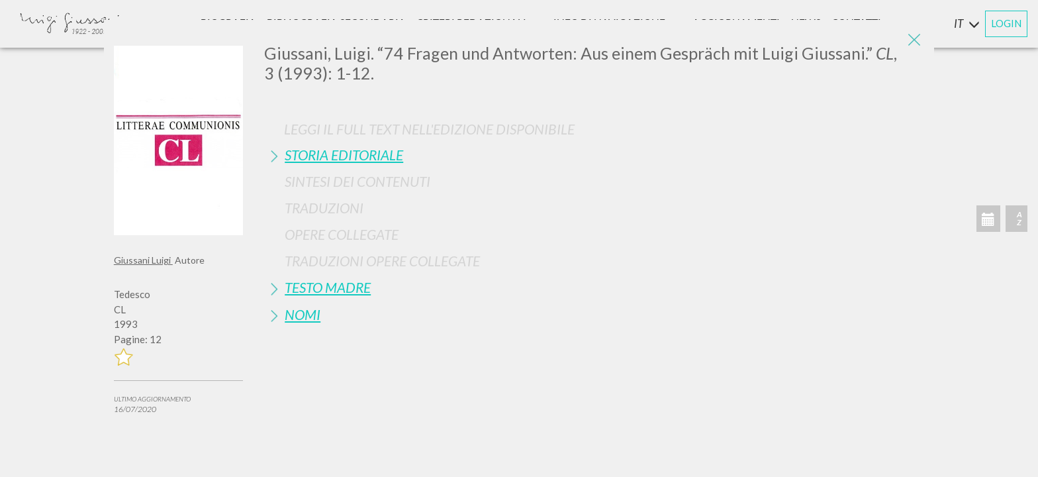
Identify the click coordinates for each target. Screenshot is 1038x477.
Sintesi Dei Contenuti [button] (357, 181)
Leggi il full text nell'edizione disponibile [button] (429, 128)
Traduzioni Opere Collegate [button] (382, 260)
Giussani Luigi (143, 260)
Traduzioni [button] (324, 207)
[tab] (594, 155)
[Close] (914, 39)
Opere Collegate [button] (342, 234)
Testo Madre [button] (328, 287)
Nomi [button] (302, 314)
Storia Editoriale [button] (344, 154)
